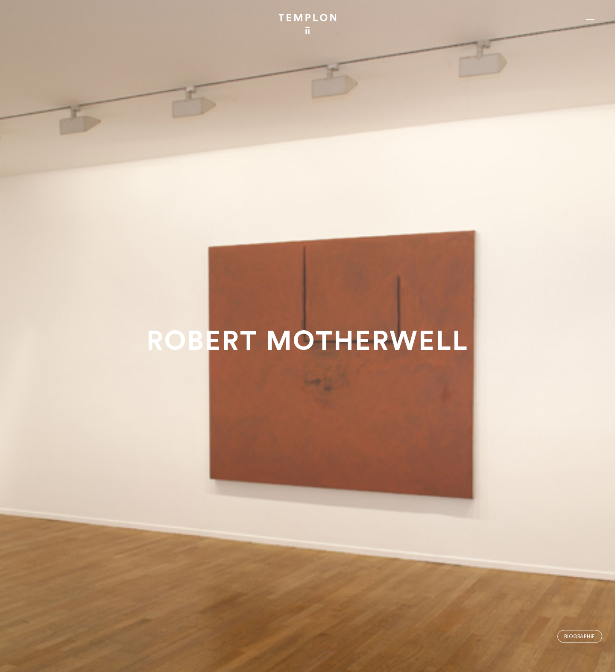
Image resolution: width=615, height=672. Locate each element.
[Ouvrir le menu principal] (590, 17)
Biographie (579, 636)
